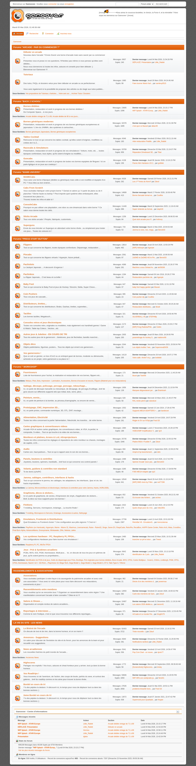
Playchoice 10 (53, 563)
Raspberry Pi (31, 545)
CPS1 (176, 560)
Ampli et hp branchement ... (143, 452)
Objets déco (30, 344)
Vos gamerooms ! (32, 353)
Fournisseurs (30, 372)
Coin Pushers (30, 294)
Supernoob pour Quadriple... (143, 700)
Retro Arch (163, 527)
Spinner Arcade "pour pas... (143, 462)
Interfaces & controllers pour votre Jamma (76, 488)
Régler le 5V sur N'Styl (141, 421)
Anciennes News (32, 658)
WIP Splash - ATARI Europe (29, 724)
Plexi (34, 381)
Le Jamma (30, 488)
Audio (27, 449)
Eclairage (57, 513)
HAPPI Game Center (150, 527)
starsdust (152, 401)
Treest (158, 539)
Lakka (73, 530)
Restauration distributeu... (142, 307)
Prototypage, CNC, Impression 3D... (41, 407)
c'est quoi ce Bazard (140, 126)
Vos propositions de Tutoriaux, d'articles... (42, 94)
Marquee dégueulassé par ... (143, 390)
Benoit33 (161, 230)
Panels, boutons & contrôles (38, 459)
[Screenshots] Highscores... (143, 667)
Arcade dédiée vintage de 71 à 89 (39, 116)
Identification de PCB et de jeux (38, 560)
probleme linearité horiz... (142, 689)
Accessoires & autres (70, 513)
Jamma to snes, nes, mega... (143, 230)
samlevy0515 (161, 83)
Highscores (29, 662)
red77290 (161, 482)
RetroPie (129, 527)
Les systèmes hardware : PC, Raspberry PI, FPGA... (49, 536)
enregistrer (69, 4)
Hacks (96, 488)
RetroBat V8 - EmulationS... (143, 522)
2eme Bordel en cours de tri (38, 695)
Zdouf (157, 182)
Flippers (28, 244)
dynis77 (161, 652)
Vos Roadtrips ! (31, 673)
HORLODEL (104, 488)
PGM (171, 560)
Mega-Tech (63, 563)
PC (38, 545)
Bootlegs (79, 560)
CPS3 (15, 563)
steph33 (160, 209)
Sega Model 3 (98, 563)
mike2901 (161, 508)
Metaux (28, 381)
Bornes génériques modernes (39, 121)
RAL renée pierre (139, 401)
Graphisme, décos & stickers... (39, 493)
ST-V (106, 563)
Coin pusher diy (138, 297)
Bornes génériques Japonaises (38, 132)
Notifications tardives (140, 642)
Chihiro (156, 560)
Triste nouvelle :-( (139, 632)
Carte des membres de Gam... (144, 594)
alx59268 (161, 267)
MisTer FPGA (45, 545)
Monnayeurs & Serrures (43, 513)
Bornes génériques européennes (63, 132)
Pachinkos (29, 274)
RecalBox (137, 527)
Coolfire (160, 195)
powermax (163, 582)
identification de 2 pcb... (141, 554)
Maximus (72, 527)
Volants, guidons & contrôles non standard (45, 469)
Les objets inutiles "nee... (142, 347)
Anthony (159, 219)
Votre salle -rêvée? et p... (142, 358)
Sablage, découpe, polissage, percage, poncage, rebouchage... (55, 386)
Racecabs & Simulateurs (36, 148)
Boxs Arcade (117, 560)
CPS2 (130, 560)
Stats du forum (24, 741)
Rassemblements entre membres (40, 589)
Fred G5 (156, 421)
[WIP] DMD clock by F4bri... (143, 482)
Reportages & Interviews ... (37, 611)
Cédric (158, 327)
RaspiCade (120, 527)
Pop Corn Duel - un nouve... (143, 652)
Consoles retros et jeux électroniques (42, 322)
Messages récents (26, 717)
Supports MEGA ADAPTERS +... (145, 411)
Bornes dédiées (31, 106)
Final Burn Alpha (19, 530)
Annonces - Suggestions (36, 637)
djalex (85, 737)
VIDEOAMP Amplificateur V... (143, 431)
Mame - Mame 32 (61, 527)
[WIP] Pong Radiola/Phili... (142, 327)
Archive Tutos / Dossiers (81, 94)
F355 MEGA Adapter (140, 472)
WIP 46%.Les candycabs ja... (143, 678)
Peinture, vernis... (32, 397)
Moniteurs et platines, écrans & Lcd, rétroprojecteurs (50, 437)
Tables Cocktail (31, 137)
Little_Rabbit (160, 62)
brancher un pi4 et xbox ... (142, 539)
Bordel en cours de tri (34, 684)
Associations (30, 575)
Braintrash (162, 390)
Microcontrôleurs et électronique (47, 488)
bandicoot (165, 411)
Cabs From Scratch (33, 188)
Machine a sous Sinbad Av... (143, 267)
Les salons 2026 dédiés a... (143, 604)
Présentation (23, 737)
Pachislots (29, 264)
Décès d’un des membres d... (143, 582)
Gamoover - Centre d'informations (31, 711)
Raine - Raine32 (95, 527)
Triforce (122, 563)
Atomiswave (22, 563)
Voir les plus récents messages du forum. (34, 750)
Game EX (111, 527)
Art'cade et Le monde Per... (142, 614)
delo (159, 452)
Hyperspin (50, 527)
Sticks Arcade (30, 216)
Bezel (134, 376)
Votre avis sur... (65, 94)
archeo (158, 498)
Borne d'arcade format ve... (142, 195)
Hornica (86, 730)
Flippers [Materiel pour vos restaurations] (110, 381)
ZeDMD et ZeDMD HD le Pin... (144, 258)
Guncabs (28, 158)
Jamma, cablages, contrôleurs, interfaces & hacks (49, 477)
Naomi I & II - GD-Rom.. (37, 563)
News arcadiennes (33, 649)
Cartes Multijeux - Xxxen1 (143, 560)
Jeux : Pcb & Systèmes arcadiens (40, 550)
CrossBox (177, 527)
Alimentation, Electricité (36, 417)
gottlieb (161, 163)
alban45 (155, 126)
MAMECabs (29, 177)
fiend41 (161, 678)
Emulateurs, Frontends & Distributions (43, 519)
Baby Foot (29, 284)
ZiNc (62, 530)
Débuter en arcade (33, 52)
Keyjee (160, 700)
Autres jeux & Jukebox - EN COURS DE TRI (45, 334)
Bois (38, 381)
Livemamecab (82, 527)
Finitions (28, 505)
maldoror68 (161, 337)
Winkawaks (54, 530)
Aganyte (151, 248)
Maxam (157, 287)
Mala (170, 527)
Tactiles (27, 313)
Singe (104, 527)
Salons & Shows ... (33, 601)
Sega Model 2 (86, 563)
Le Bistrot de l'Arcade (34, 628)
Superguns (29, 225)
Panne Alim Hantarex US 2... (143, 163)
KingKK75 (161, 614)
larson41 (160, 604)
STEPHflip (153, 317)
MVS (125, 560)
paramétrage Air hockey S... (143, 337)
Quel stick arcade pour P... (142, 219)
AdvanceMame (32, 530)
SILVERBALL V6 (138, 317)
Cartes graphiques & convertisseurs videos (45, 426)
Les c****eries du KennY (141, 182)
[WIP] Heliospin (138, 248)
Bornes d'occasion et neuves (82, 381)
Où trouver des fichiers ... (142, 498)
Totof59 (143, 376)
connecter (52, 4)
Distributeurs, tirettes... (35, 304)
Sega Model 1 (74, 563)
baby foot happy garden (141, 287)
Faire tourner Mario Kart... (142, 83)
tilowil (158, 307)
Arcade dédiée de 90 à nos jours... (66, 116)
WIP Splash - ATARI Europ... (143, 111)
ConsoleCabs (30, 204)
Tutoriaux (28, 74)
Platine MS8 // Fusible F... (142, 442)
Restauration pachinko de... (143, 277)
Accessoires (65, 381)
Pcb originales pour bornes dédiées (97, 560)
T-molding (29, 513)
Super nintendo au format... (142, 209)
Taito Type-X (113, 563)
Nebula (67, 530)
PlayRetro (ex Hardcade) (35, 527)
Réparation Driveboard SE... (143, 152)
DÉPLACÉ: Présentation (142, 62)
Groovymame (44, 530)
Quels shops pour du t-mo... (143, 508)
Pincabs (28, 254)
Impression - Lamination (50, 381)
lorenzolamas (162, 522)
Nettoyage (83, 513)
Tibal (159, 152)
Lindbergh (164, 560)
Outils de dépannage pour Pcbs (63, 560)
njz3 (160, 431)
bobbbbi (158, 358)
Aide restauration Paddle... (142, 141)
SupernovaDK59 (161, 347)
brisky (159, 667)
